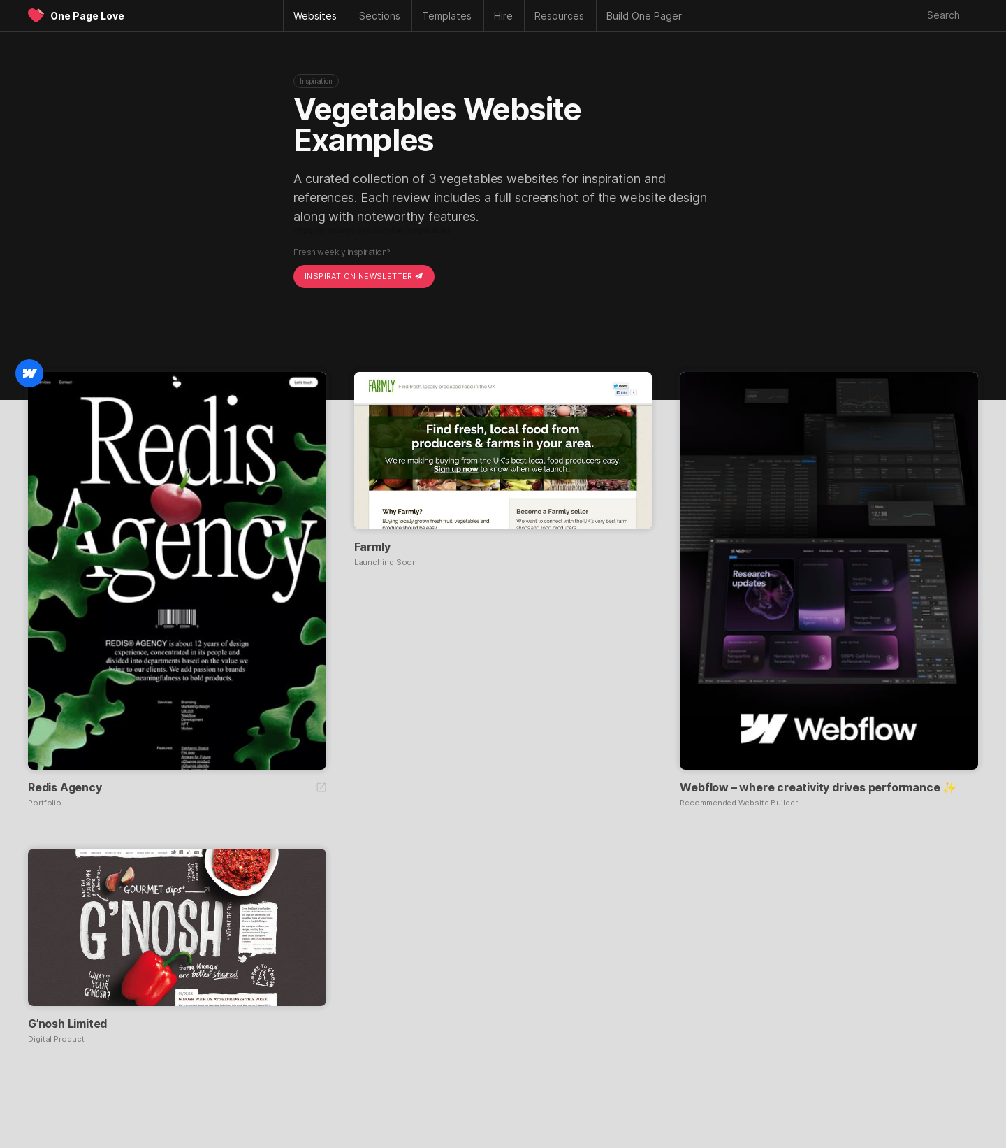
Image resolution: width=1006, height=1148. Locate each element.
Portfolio (44, 803)
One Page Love (87, 16)
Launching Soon (386, 562)
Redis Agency (65, 787)
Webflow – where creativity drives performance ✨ (818, 787)
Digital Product (56, 1039)
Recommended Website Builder (738, 803)
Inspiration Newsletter (364, 276)
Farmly (372, 547)
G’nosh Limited (67, 1024)
